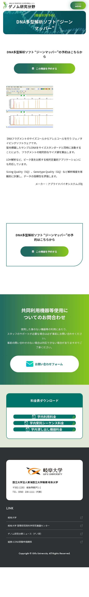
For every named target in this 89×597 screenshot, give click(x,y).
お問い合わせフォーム (44, 365)
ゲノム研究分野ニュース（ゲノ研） (25, 563)
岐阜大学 (12, 547)
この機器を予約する (44, 68)
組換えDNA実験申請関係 (20, 571)
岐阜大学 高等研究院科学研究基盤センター (29, 555)
